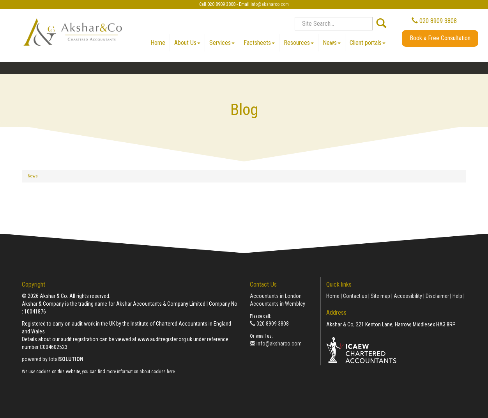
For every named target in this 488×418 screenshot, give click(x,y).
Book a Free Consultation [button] (440, 38)
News (332, 42)
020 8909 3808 (434, 21)
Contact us (355, 296)
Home (157, 42)
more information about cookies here (140, 371)
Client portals (367, 42)
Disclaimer (437, 296)
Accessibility (408, 296)
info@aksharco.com (270, 4)
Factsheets (259, 42)
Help (457, 296)
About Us (187, 42)
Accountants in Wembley (277, 304)
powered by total (52, 359)
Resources (299, 42)
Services (222, 42)
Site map (380, 296)
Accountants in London (276, 296)
